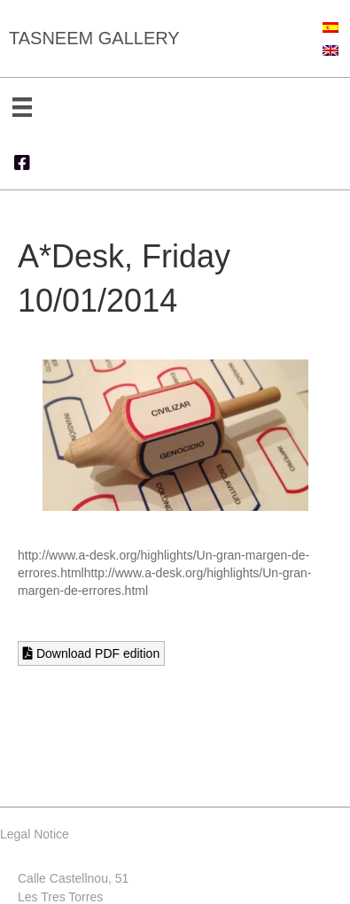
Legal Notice (34, 834)
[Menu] (22, 107)
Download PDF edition (91, 653)
